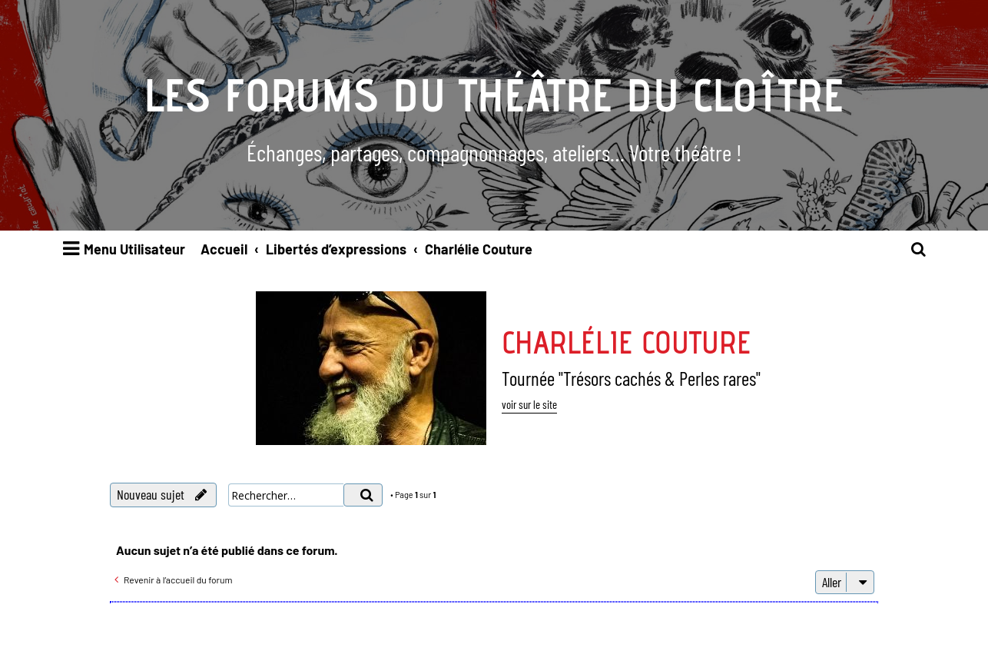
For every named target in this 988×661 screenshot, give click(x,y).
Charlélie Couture (626, 342)
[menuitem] (919, 249)
